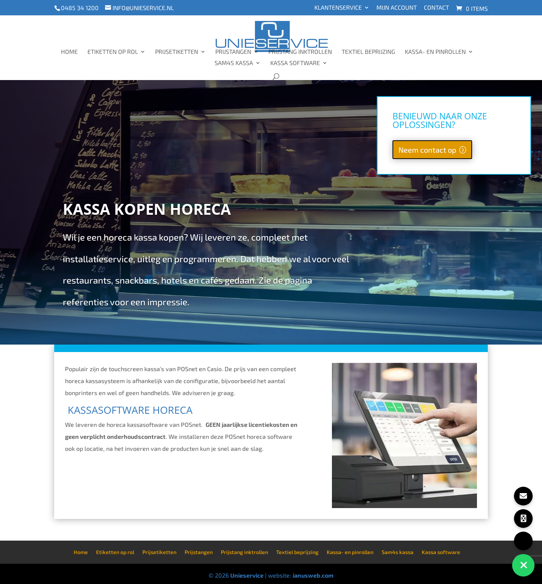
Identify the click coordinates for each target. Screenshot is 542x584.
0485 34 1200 (80, 7)
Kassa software (295, 63)
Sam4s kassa (234, 63)
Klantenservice (338, 7)
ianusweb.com (313, 575)
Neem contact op (427, 149)
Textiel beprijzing (368, 52)
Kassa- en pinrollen (435, 52)
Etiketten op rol (112, 52)
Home (69, 52)
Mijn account (396, 7)
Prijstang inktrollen (300, 52)
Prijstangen (233, 52)
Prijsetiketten (176, 52)
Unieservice (247, 575)
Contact (436, 7)
